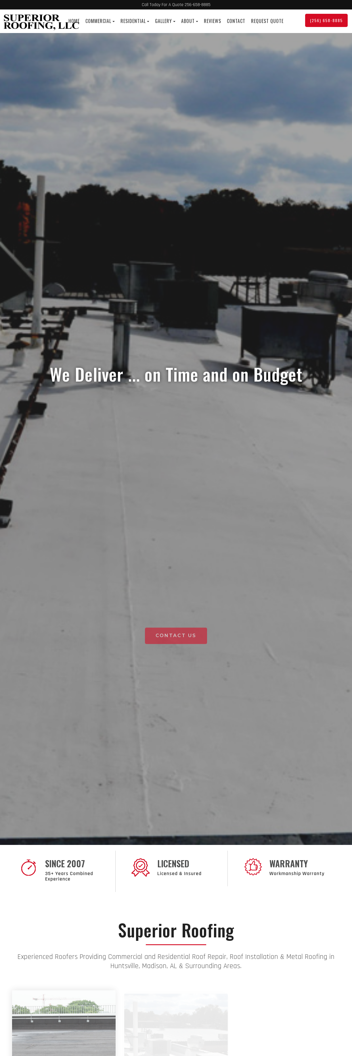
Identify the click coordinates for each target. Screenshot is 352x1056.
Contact (236, 21)
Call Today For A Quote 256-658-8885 (176, 5)
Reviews (212, 21)
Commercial (100, 21)
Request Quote (267, 21)
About (189, 21)
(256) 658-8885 (326, 20)
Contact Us (176, 839)
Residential (134, 21)
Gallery (165, 21)
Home (74, 21)
